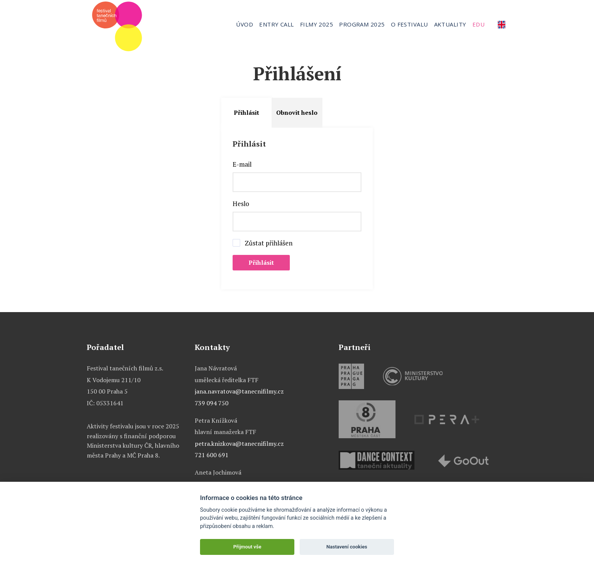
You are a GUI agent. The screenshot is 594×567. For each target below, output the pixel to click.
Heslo (241, 204)
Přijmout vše (247, 547)
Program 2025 (362, 24)
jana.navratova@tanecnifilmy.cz (239, 391)
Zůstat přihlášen (268, 243)
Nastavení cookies (346, 547)
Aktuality (450, 24)
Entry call (276, 24)
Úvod (244, 24)
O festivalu (409, 24)
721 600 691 (211, 455)
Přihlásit (246, 112)
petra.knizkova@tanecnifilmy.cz (239, 443)
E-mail (242, 164)
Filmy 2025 (316, 24)
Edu (478, 24)
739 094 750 (211, 403)
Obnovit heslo (296, 112)
